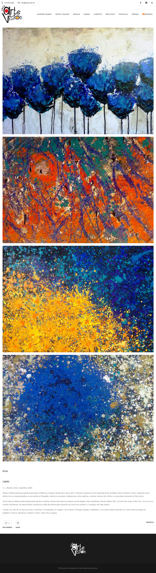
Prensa (135, 14)
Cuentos (98, 14)
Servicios (110, 14)
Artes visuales (62, 14)
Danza (87, 14)
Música (76, 14)
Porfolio (123, 14)
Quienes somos (44, 14)
